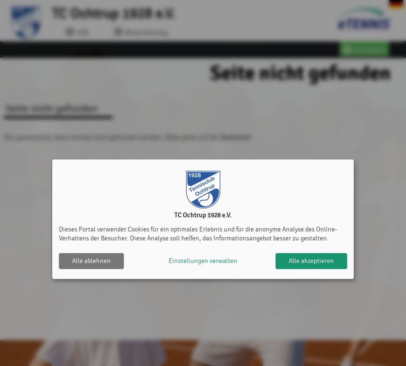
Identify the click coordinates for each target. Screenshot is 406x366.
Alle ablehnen (91, 260)
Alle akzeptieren (311, 260)
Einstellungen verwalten (203, 260)
